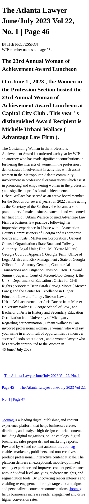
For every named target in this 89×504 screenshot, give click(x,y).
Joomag (8, 420)
